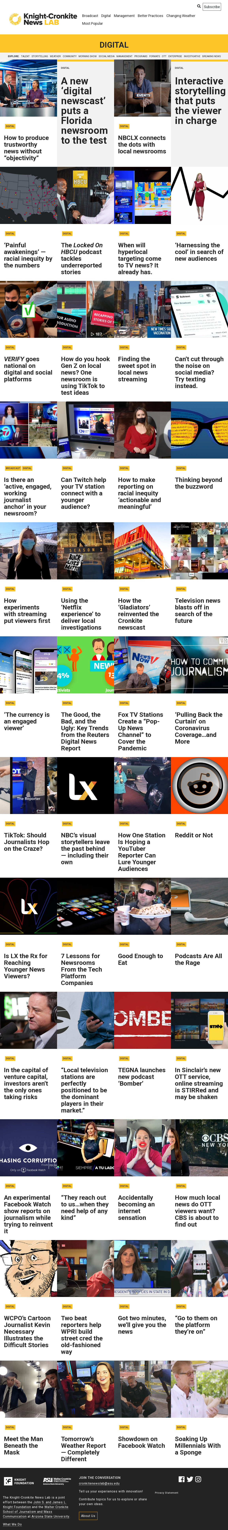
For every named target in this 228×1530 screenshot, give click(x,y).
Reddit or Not (194, 835)
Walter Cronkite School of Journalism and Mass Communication (35, 1511)
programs (140, 56)
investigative (192, 56)
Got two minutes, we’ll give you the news (142, 1324)
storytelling (40, 56)
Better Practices (150, 16)
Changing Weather (180, 16)
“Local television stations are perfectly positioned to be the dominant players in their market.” (84, 1090)
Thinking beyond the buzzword (198, 483)
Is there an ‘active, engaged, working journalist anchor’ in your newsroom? (28, 496)
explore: (13, 56)
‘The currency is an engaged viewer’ (27, 721)
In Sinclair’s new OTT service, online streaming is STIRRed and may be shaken (199, 1083)
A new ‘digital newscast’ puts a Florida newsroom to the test (84, 110)
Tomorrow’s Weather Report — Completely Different (83, 1449)
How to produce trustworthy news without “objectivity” (26, 148)
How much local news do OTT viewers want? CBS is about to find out (197, 1211)
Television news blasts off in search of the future (197, 610)
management (124, 56)
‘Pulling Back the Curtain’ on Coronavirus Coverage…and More (198, 728)
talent (25, 56)
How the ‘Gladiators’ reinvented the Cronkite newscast (138, 614)
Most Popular (92, 23)
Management (124, 16)
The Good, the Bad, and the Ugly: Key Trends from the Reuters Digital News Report (85, 731)
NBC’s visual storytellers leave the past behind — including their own (85, 848)
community (70, 56)
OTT (164, 56)
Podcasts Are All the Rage (198, 959)
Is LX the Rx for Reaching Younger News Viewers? (25, 966)
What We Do (12, 1524)
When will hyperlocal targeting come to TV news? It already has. (139, 258)
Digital (106, 16)
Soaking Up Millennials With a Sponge (198, 1445)
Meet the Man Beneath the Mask (23, 1445)
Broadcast (90, 16)
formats (154, 56)
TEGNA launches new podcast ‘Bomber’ (142, 1076)
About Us (88, 1516)
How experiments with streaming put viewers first (27, 610)
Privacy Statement (166, 1492)
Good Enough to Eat (140, 959)
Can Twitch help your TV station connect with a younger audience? (83, 493)
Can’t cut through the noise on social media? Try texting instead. (199, 372)
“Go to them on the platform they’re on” (196, 1324)
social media (106, 56)
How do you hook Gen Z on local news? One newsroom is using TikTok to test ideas (85, 375)
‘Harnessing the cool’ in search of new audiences (199, 251)
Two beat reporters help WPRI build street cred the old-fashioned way (82, 1334)
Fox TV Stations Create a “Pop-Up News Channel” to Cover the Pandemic (140, 731)
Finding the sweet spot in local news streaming (137, 369)
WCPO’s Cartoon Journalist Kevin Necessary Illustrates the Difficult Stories (27, 1331)
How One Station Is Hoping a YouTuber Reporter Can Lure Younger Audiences (141, 852)
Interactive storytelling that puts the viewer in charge (200, 100)
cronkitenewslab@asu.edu (99, 1483)
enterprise (175, 56)
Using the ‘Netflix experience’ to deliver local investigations (81, 614)
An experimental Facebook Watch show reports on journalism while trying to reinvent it (28, 1214)
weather (55, 56)
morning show (88, 56)
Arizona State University (50, 1516)
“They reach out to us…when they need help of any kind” (85, 1207)
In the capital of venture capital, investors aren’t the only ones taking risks (26, 1083)
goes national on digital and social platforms (28, 369)
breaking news (211, 56)
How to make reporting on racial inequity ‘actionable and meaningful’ (139, 493)
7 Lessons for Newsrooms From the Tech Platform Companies (81, 969)
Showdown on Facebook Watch (141, 1442)
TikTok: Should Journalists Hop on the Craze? (26, 841)
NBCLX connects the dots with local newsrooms (142, 144)
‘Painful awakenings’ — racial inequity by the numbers (28, 255)
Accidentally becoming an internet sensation (136, 1207)
